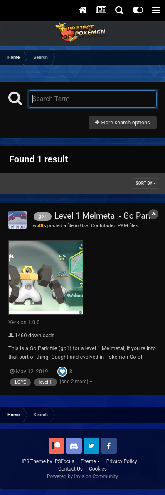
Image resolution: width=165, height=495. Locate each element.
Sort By (146, 183)
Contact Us (70, 469)
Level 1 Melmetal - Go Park (103, 216)
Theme (90, 461)
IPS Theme (34, 461)
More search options (122, 122)
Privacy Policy (121, 461)
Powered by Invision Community (82, 476)
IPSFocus (63, 461)
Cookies (98, 469)
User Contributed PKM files (109, 225)
